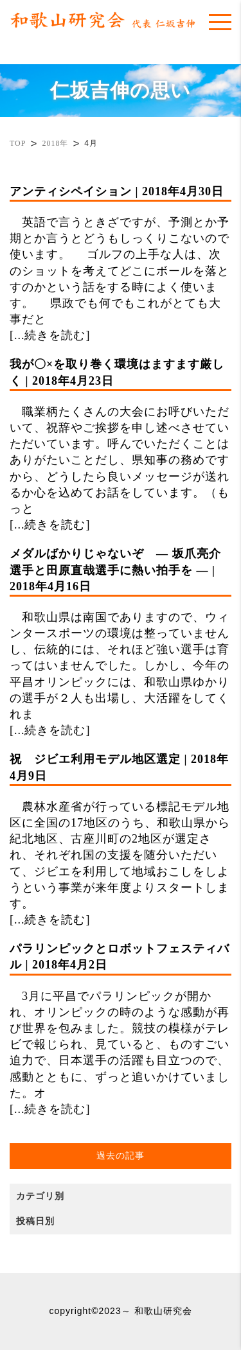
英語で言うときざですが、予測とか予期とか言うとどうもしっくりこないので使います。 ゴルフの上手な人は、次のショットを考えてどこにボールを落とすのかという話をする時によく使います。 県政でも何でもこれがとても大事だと (120, 255)
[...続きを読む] (50, 335)
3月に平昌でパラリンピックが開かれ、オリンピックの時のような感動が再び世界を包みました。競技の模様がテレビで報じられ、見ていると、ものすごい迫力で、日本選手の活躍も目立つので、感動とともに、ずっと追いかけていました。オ (120, 1020)
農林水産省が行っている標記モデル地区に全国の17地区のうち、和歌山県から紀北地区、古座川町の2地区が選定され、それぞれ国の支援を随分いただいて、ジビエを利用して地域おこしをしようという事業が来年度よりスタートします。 (120, 830)
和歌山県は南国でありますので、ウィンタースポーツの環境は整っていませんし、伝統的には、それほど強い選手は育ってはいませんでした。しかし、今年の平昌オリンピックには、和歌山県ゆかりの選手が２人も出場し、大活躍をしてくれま (120, 633)
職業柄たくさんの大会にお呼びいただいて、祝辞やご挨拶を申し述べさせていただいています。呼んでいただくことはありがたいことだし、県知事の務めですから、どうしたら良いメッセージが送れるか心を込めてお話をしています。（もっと (120, 435)
